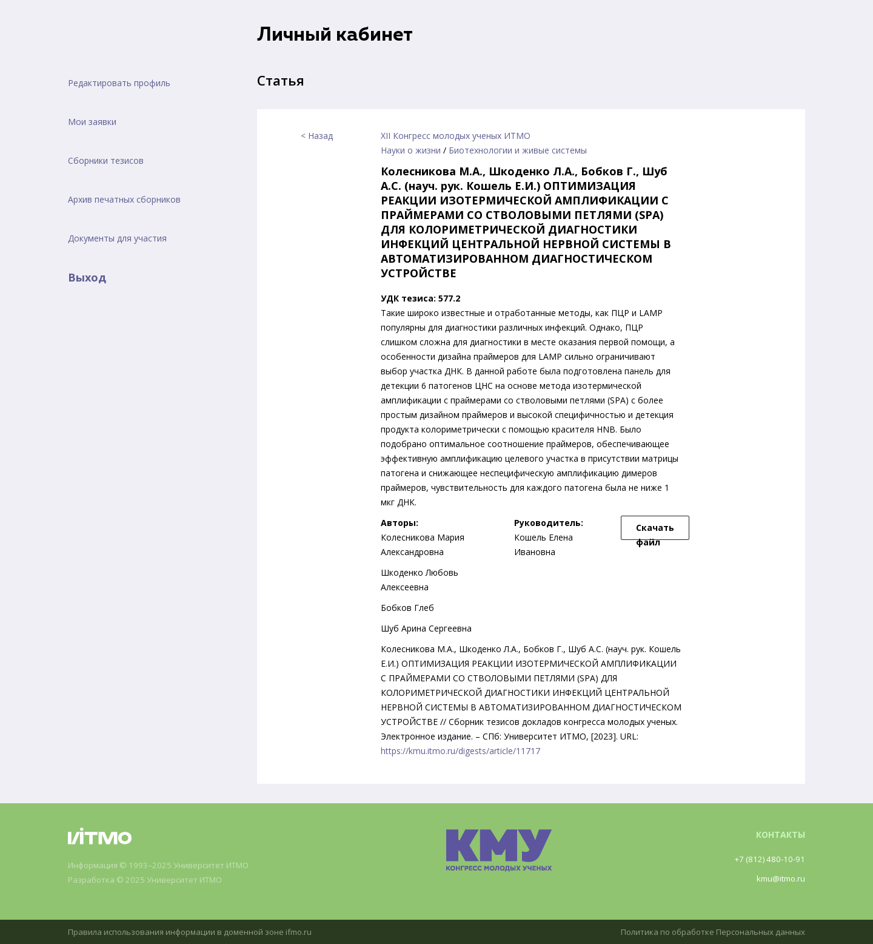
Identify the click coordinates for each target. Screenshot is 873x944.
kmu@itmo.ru (778, 878)
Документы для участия (117, 238)
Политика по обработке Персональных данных (707, 931)
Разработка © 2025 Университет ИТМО (150, 880)
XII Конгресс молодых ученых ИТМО (455, 135)
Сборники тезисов (106, 160)
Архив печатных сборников (124, 199)
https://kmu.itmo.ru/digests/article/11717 (460, 751)
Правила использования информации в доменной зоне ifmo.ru (197, 931)
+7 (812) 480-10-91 (767, 859)
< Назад (317, 135)
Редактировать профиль (119, 83)
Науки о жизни (411, 150)
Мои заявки (92, 121)
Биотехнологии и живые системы (518, 150)
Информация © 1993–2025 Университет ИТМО (165, 865)
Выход (87, 277)
